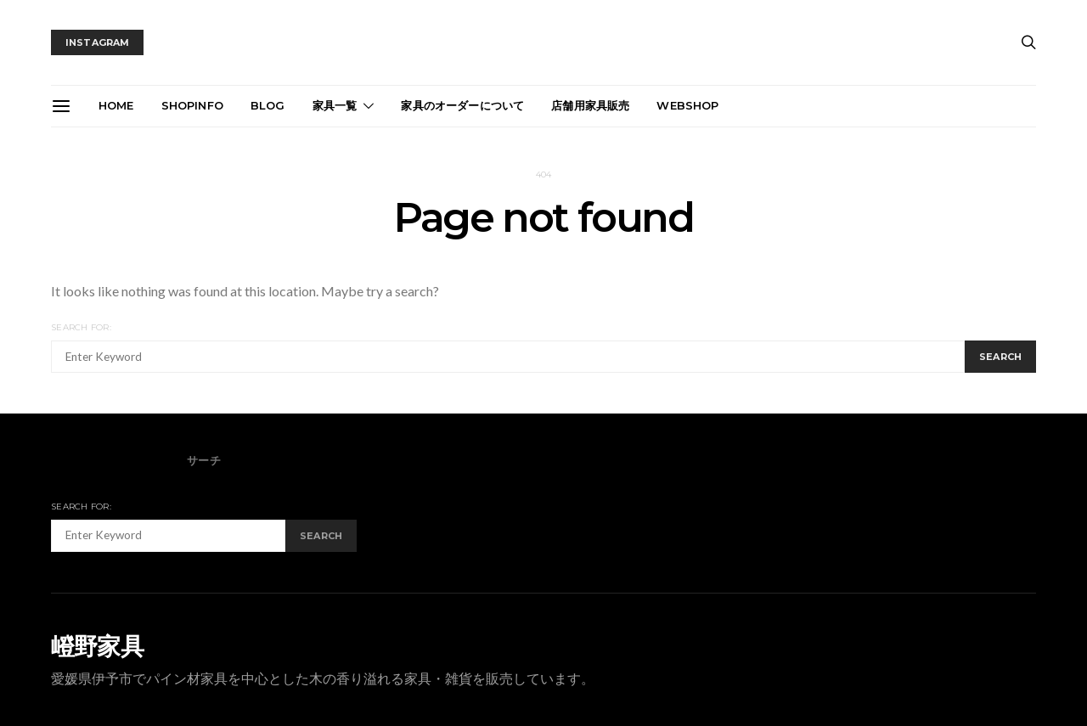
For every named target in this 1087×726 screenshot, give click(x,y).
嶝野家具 (97, 646)
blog (268, 105)
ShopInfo (192, 105)
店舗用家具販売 (590, 105)
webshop (687, 105)
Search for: (81, 327)
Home (116, 105)
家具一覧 (335, 105)
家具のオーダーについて (462, 105)
